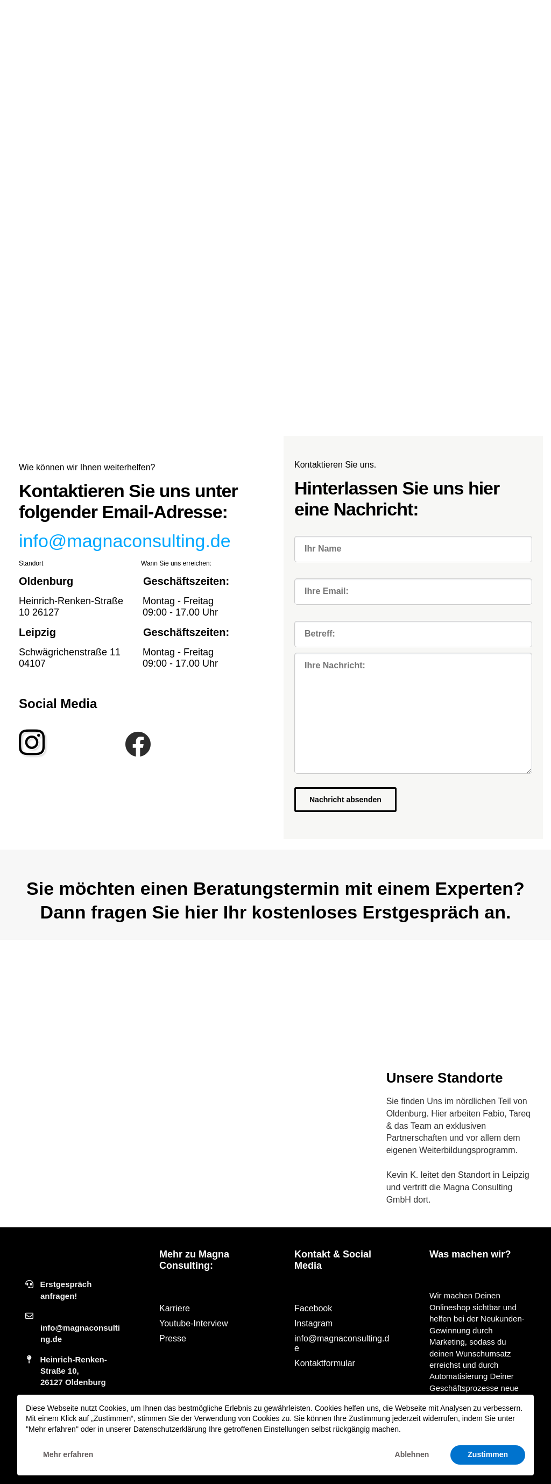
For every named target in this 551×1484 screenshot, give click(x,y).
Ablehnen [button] (412, 1454)
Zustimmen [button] (488, 1454)
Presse (172, 1338)
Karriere (174, 1308)
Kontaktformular (324, 1363)
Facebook (313, 1308)
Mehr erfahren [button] (68, 1454)
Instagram (313, 1323)
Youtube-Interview (193, 1323)
